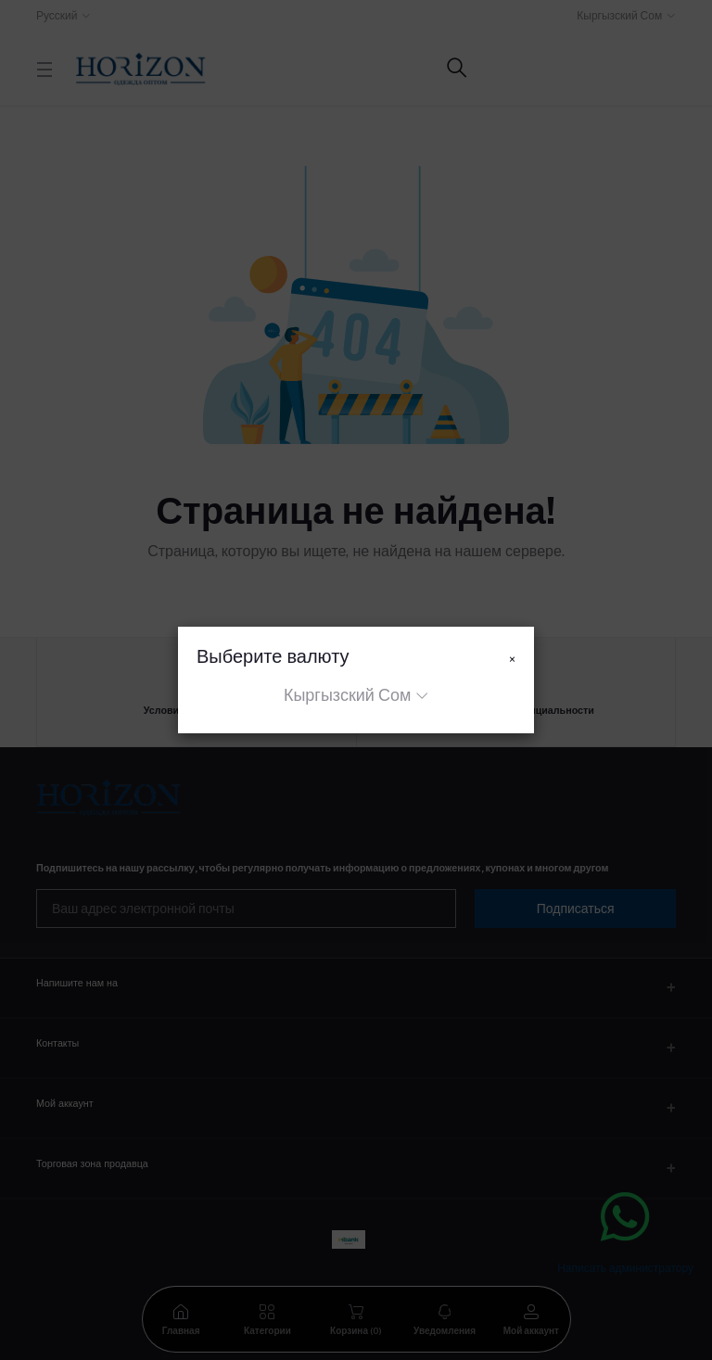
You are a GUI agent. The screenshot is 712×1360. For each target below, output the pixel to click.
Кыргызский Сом (347, 695)
